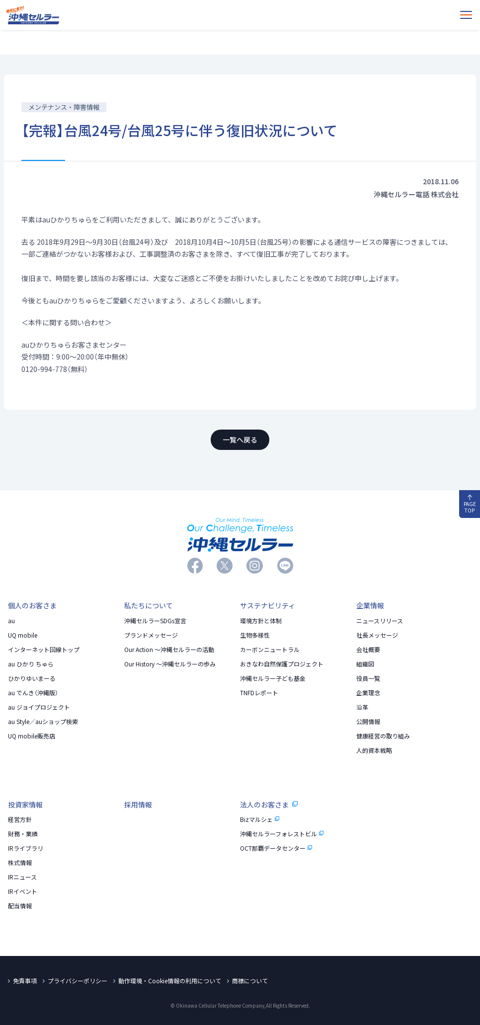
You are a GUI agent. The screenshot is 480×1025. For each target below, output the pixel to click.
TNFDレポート (259, 692)
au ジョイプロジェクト (39, 707)
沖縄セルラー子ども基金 (273, 678)
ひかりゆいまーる (32, 678)
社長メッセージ (377, 635)
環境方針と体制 (261, 620)
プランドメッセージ (151, 635)
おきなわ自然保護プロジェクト (281, 663)
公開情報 (368, 721)
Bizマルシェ (260, 819)
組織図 (365, 663)
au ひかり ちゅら (31, 663)
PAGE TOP (470, 504)
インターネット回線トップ (44, 649)
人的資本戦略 (374, 750)
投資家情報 (25, 804)
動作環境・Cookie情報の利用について (169, 980)
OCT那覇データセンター (276, 848)
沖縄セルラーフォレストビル (282, 833)
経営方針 (20, 819)
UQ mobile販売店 (31, 736)
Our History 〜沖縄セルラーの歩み (170, 663)
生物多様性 (255, 635)
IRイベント (22, 891)
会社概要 (368, 649)
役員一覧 (368, 678)
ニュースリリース (379, 620)
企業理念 (368, 692)
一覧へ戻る (240, 439)
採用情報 (138, 804)
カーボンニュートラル (270, 649)
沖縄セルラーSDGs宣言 (155, 620)
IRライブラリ (25, 848)
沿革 (362, 707)
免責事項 (25, 980)
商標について (250, 980)
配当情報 (20, 905)
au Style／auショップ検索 (43, 721)
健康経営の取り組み (383, 736)
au (11, 620)
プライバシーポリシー (77, 980)
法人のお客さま (269, 804)
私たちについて (148, 605)
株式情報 (20, 862)
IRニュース (22, 877)
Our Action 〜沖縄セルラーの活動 (169, 649)
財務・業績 (23, 833)
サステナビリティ (267, 605)
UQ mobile (22, 635)
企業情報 (370, 605)
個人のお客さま (32, 605)
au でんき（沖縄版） (33, 692)
